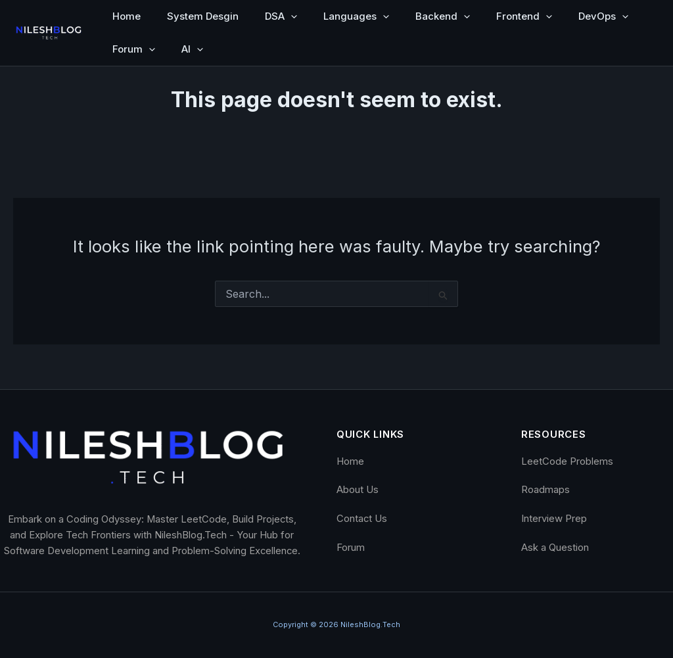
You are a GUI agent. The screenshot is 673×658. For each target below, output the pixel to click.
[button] (291, 16)
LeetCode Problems (567, 461)
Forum (133, 49)
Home (126, 16)
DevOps (603, 16)
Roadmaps (545, 490)
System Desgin (203, 16)
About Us (357, 490)
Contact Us (361, 519)
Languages (356, 16)
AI (192, 49)
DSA (281, 16)
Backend (442, 16)
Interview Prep (554, 519)
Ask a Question (555, 547)
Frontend (524, 16)
